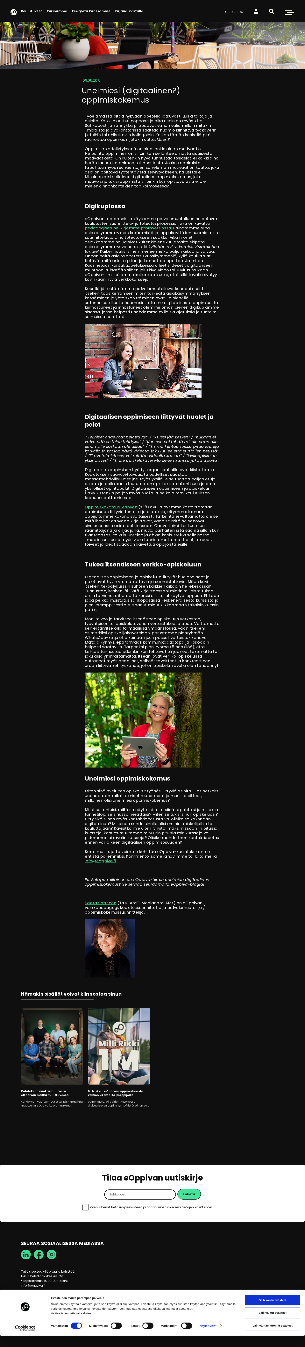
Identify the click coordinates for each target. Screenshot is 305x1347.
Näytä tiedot (208, 1337)
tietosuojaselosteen (126, 1207)
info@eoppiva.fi (100, 861)
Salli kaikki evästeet (272, 1311)
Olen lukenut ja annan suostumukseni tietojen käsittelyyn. (151, 1207)
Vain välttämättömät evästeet (272, 1336)
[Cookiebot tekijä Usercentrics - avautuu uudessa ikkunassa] (25, 1339)
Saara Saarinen (100, 903)
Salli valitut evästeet (272, 1324)
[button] (271, 11)
